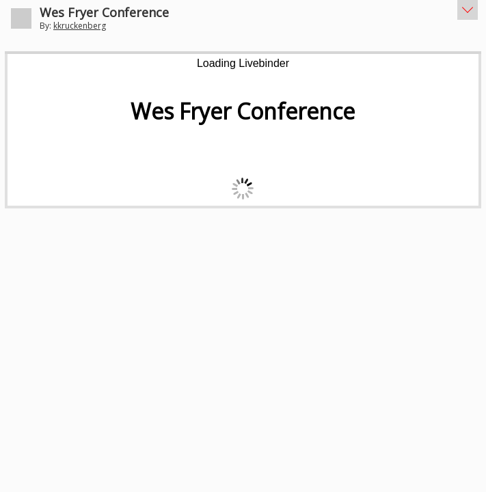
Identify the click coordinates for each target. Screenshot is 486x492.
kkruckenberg (79, 25)
